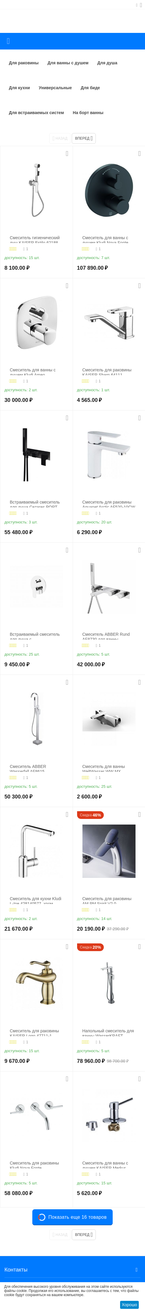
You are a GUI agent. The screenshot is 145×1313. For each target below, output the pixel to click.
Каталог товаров (8, 41)
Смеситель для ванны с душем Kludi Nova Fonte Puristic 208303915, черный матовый (108, 239)
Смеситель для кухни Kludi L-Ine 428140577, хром (35, 900)
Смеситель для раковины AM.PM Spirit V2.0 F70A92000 (107, 900)
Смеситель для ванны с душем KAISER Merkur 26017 (105, 1165)
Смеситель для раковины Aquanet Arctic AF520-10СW (108, 504)
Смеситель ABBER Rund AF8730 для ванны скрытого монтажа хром (106, 636)
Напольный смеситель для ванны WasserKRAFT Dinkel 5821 (108, 1032)
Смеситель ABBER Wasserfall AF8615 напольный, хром (28, 768)
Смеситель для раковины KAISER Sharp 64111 (107, 372)
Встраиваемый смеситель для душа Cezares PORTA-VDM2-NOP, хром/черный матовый (35, 504)
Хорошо (129, 1304)
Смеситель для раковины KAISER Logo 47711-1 (34, 1032)
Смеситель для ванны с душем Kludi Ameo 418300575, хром (33, 372)
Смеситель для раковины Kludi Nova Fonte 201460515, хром (34, 1165)
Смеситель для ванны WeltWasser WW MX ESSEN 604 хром (103, 768)
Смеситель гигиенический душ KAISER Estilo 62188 (35, 239)
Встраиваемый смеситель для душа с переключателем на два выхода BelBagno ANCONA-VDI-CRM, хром (35, 636)
